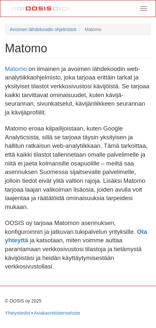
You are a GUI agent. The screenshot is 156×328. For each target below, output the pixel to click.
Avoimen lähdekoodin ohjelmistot (43, 29)
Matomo (16, 68)
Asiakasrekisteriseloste (57, 313)
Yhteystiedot (17, 313)
